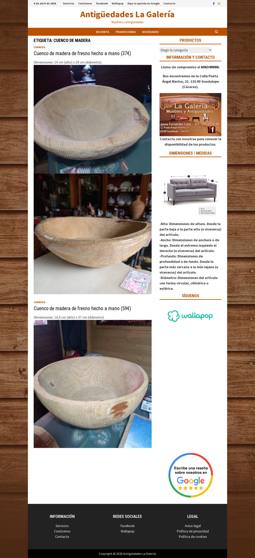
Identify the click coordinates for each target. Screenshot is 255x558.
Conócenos (85, 3)
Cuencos (39, 47)
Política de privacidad (193, 531)
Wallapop (118, 3)
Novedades (150, 32)
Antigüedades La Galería (127, 14)
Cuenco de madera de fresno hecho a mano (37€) (82, 53)
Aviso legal (193, 525)
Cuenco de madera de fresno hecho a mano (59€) (82, 308)
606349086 (210, 67)
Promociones (126, 32)
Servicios (68, 3)
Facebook (102, 3)
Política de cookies (193, 536)
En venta (102, 32)
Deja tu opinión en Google (144, 3)
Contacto (169, 3)
